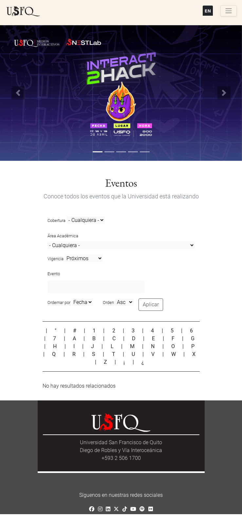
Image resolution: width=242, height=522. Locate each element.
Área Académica (62, 235)
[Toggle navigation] (228, 10)
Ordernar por (58, 302)
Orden (108, 302)
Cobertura (56, 220)
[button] (18, 93)
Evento (53, 273)
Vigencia (55, 258)
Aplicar (151, 304)
